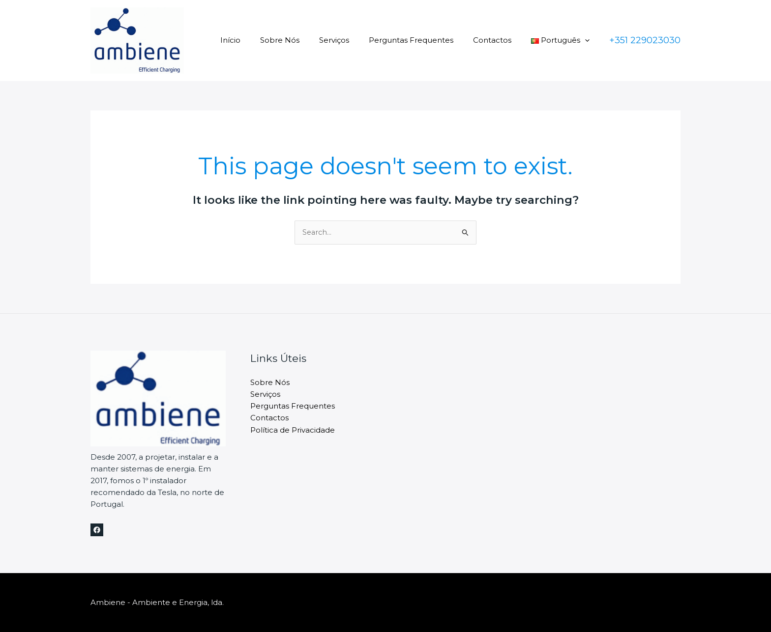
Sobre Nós (302, 40)
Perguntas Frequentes (423, 40)
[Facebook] (96, 529)
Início (257, 40)
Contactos (499, 40)
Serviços (351, 40)
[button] (587, 40)
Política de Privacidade (292, 429)
